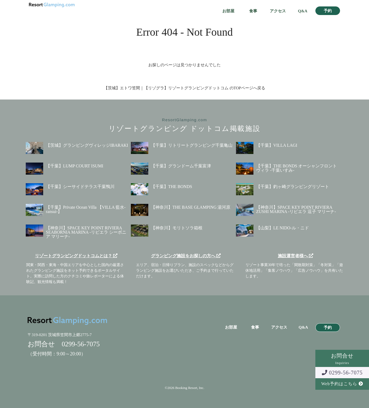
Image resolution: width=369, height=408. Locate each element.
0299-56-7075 (342, 373)
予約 (328, 11)
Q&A (302, 11)
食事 (253, 11)
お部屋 (228, 11)
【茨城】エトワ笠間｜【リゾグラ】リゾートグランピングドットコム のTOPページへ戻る (184, 88)
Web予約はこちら (342, 383)
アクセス (278, 11)
